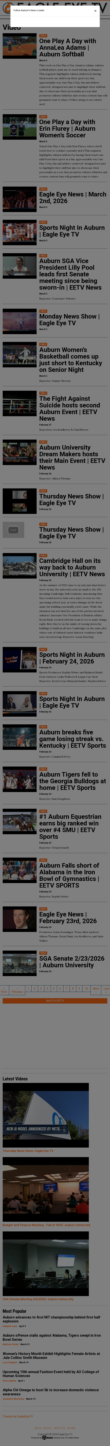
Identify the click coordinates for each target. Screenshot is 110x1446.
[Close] (95, 11)
